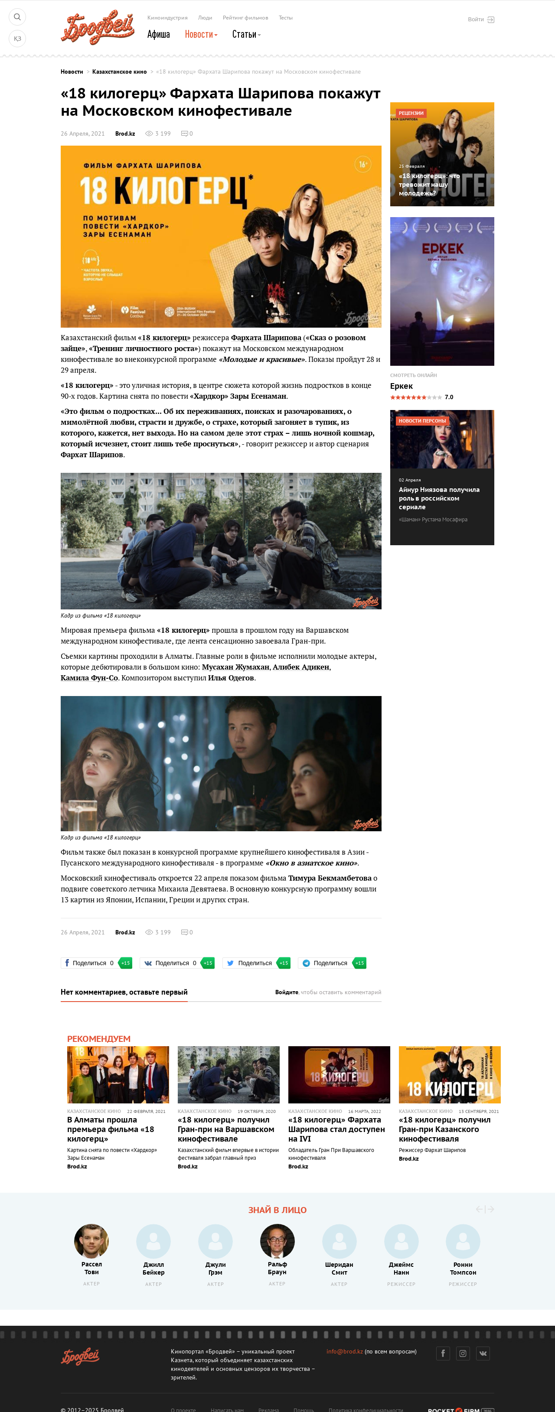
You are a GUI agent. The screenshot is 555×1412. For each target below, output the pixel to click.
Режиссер (401, 1284)
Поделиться (94, 963)
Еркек (401, 386)
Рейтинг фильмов (245, 18)
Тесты (286, 18)
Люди (205, 18)
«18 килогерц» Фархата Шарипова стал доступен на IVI (336, 1130)
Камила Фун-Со (89, 678)
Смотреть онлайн (413, 375)
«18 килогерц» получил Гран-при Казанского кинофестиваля (445, 1130)
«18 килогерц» (164, 338)
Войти (481, 19)
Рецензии (411, 113)
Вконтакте (483, 1353)
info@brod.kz (344, 1351)
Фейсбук (443, 1353)
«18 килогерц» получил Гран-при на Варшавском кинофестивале (226, 1130)
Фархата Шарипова (266, 338)
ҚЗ (17, 38)
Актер (91, 1284)
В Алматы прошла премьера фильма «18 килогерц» (110, 1130)
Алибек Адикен (301, 667)
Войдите (286, 992)
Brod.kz (125, 133)
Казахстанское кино (119, 71)
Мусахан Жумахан (235, 667)
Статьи (246, 34)
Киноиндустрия (167, 18)
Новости (201, 34)
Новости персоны (422, 421)
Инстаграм (463, 1353)
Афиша (158, 34)
